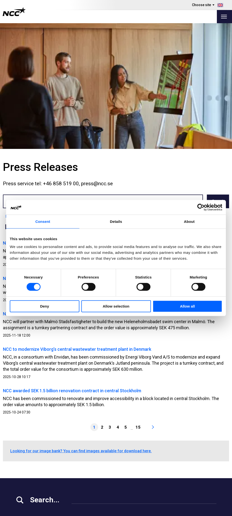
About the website (200, 510)
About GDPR (150, 463)
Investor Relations (32, 456)
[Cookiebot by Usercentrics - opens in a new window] (200, 207)
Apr (55, 101)
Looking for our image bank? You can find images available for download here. (81, 325)
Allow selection (116, 306)
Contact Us (89, 475)
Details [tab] (116, 221)
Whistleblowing (153, 456)
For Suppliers (28, 475)
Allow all (187, 306)
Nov (137, 101)
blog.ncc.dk (150, 487)
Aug (102, 101)
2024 (53, 90)
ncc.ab (206, 450)
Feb (32, 101)
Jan (20, 101)
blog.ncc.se (150, 469)
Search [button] (218, 75)
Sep (114, 101)
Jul (90, 101)
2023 (65, 90)
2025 (38, 90)
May (67, 101)
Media (21, 450)
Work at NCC (27, 463)
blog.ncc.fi (149, 475)
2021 (90, 90)
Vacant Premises (94, 456)
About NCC (88, 469)
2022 (78, 90)
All (10, 101)
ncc (204, 456)
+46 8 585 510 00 (32, 428)
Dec (149, 101)
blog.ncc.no (150, 481)
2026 (24, 90)
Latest (10, 90)
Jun (80, 101)
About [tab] (189, 221)
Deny (44, 306)
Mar (44, 101)
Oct (125, 101)
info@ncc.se (28, 434)
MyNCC (146, 450)
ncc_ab (207, 462)
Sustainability (28, 469)
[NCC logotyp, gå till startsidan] (14, 11)
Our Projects (90, 463)
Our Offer (87, 450)
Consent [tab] (42, 221)
